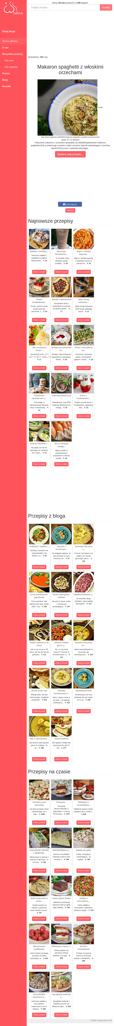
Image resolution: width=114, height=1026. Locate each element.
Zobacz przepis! (39, 272)
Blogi (5, 80)
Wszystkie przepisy (12, 54)
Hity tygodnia (10, 67)
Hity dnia (7, 60)
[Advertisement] (70, 33)
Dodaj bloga (8, 31)
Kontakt (6, 86)
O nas (5, 47)
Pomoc (6, 73)
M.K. (111, 1020)
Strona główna (10, 41)
